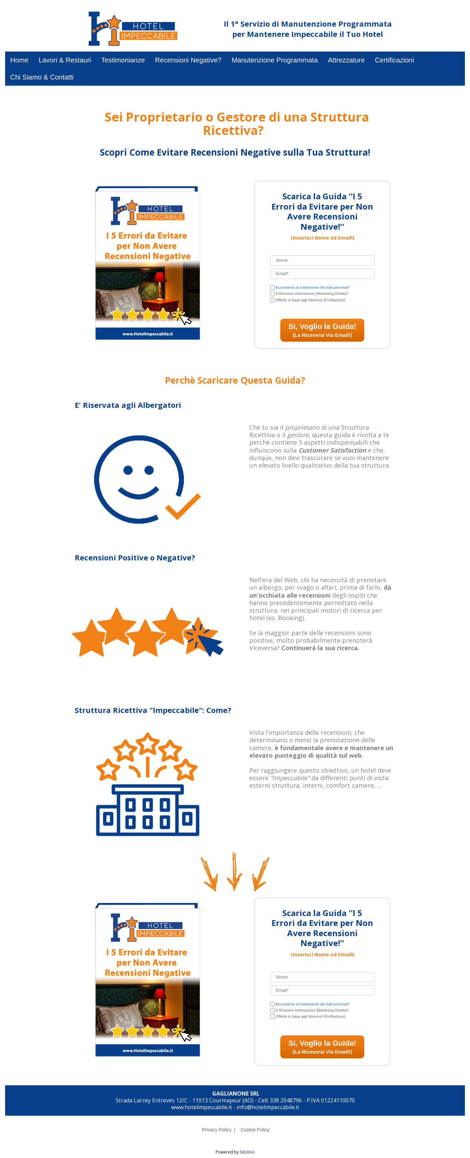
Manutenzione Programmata (275, 60)
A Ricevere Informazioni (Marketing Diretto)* (312, 293)
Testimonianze (123, 60)
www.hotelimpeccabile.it (201, 1107)
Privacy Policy (216, 1129)
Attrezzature (346, 60)
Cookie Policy (255, 1129)
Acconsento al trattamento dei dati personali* (312, 287)
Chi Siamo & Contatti (42, 77)
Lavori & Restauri (65, 60)
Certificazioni (394, 60)
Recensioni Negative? (188, 60)
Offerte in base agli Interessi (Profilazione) (311, 300)
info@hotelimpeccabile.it (268, 1107)
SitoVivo (247, 1152)
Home (19, 60)
